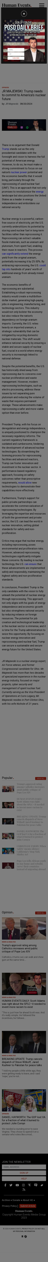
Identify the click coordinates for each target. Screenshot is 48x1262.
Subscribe (16, 58)
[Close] (24, 14)
